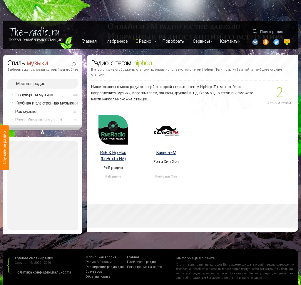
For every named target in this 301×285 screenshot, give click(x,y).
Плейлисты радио (141, 262)
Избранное (117, 41)
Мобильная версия (101, 257)
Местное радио (30, 83)
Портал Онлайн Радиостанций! (36, 40)
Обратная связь (98, 277)
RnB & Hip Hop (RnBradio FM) (113, 155)
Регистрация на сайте (144, 267)
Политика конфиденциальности (43, 272)
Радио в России (99, 262)
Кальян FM (166, 152)
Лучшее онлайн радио (34, 258)
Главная (89, 41)
